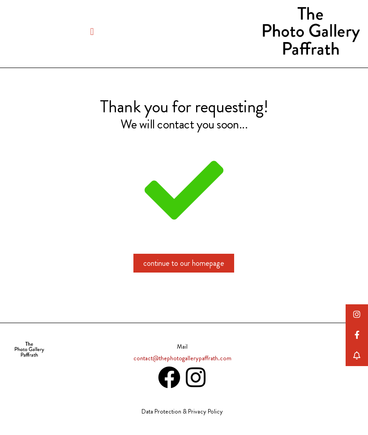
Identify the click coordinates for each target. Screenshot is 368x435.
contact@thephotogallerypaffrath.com (182, 358)
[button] (92, 31)
